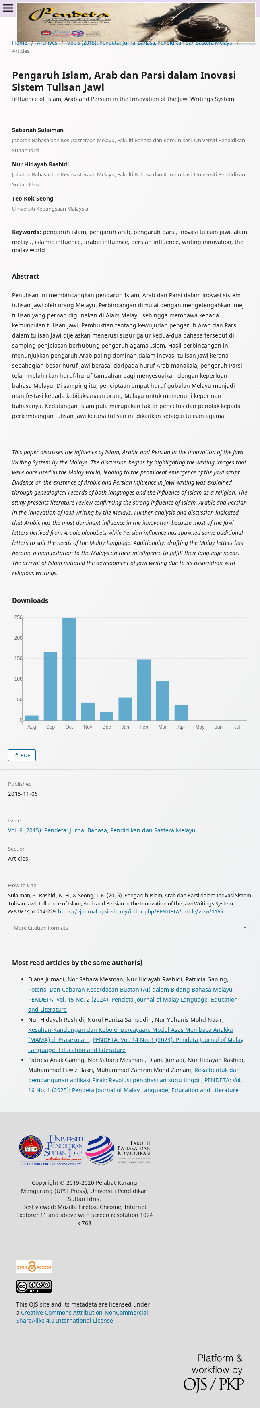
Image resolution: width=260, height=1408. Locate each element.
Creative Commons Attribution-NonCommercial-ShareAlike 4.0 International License (83, 1316)
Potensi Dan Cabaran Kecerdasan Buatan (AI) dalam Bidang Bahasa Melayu (131, 989)
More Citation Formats (41, 927)
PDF (24, 755)
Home (19, 42)
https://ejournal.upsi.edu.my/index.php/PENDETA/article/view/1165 (140, 911)
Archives (47, 42)
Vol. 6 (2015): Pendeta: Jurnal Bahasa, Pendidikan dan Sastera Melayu (150, 42)
